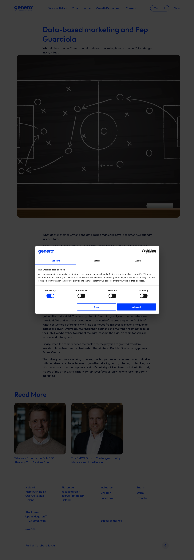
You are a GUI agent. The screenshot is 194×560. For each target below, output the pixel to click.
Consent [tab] (55, 261)
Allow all (136, 307)
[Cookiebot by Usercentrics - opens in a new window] (144, 251)
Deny (96, 307)
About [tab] (138, 261)
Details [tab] (97, 261)
